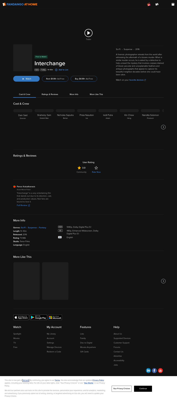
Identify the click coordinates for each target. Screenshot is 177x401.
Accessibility (119, 360)
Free (15, 347)
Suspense (32, 227)
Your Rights (88, 383)
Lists (82, 334)
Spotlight (17, 334)
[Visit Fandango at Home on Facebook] (154, 371)
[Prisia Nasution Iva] (86, 127)
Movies (16, 338)
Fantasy (42, 227)
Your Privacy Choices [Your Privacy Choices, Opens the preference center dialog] (121, 388)
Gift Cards (84, 351)
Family (83, 338)
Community (81, 172)
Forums (117, 347)
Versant (26, 380)
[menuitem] (165, 4)
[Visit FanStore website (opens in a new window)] (173, 4)
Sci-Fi (23, 227)
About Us (118, 334)
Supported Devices (122, 338)
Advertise (118, 356)
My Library (51, 334)
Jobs (116, 365)
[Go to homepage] (19, 4)
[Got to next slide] (163, 127)
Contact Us (118, 351)
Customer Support (121, 343)
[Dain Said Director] (22, 127)
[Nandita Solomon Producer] (150, 127)
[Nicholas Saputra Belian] (65, 127)
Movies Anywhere (88, 347)
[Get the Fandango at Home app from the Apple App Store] (21, 317)
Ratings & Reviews (50, 94)
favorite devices (137, 80)
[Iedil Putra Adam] (108, 127)
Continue (143, 388)
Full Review (23, 205)
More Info (74, 94)
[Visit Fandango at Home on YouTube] (160, 371)
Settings (50, 343)
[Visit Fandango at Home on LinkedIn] (148, 371)
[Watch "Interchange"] (26, 79)
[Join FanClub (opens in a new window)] (149, 4)
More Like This (96, 94)
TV (14, 343)
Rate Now (96, 172)
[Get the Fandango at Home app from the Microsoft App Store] (55, 317)
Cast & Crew (24, 94)
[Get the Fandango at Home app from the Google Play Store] (38, 317)
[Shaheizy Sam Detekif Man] (44, 127)
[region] (88, 388)
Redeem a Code (54, 351)
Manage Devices (54, 347)
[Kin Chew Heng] (129, 127)
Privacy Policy (98, 380)
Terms (57, 380)
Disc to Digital (86, 343)
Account (50, 338)
